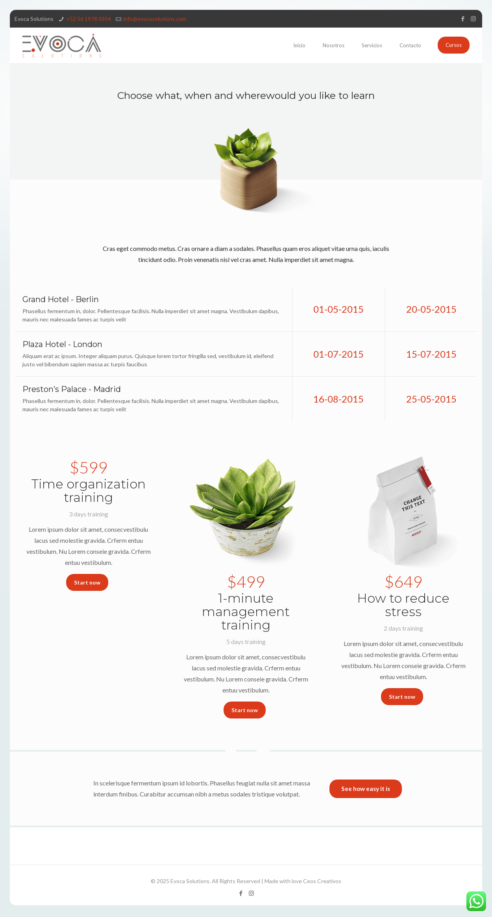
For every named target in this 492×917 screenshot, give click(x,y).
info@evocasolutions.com (154, 18)
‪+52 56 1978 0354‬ (88, 18)
